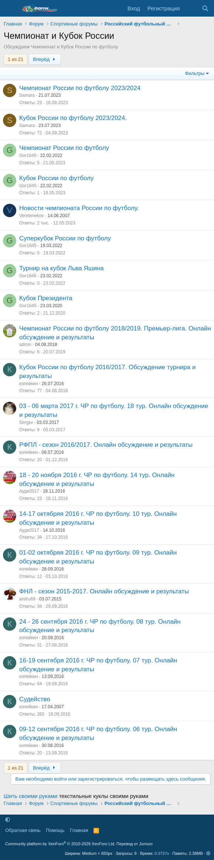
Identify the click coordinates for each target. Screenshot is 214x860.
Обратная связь (23, 830)
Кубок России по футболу (56, 178)
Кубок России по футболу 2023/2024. (73, 117)
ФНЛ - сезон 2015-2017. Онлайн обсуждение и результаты (104, 591)
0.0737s (161, 853)
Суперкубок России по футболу (65, 238)
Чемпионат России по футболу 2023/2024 (79, 88)
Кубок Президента (45, 298)
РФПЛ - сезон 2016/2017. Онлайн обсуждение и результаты (106, 444)
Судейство (34, 699)
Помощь (55, 830)
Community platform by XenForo (60, 844)
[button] (7, 819)
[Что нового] (190, 8)
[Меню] (10, 8)
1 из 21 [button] (15, 59)
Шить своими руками (30, 796)
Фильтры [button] (194, 73)
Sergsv (26, 422)
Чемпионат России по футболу (64, 147)
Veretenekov (31, 215)
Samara (27, 95)
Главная (79, 830)
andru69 (27, 599)
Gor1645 (28, 155)
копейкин (28, 383)
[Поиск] (205, 8)
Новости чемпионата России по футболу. (79, 208)
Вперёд (45, 59)
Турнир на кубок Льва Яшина (61, 268)
